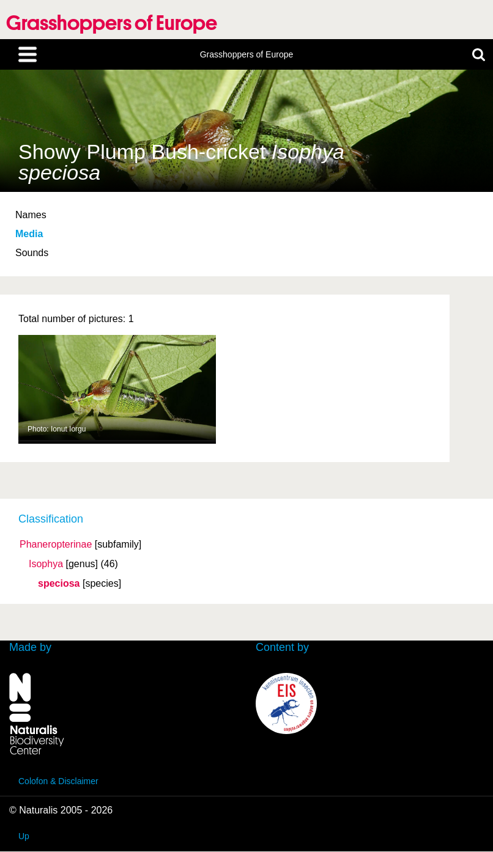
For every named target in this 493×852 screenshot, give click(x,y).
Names (30, 215)
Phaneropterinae (56, 544)
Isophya (46, 564)
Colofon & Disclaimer (58, 781)
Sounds (31, 253)
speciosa (59, 584)
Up (23, 836)
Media (29, 234)
